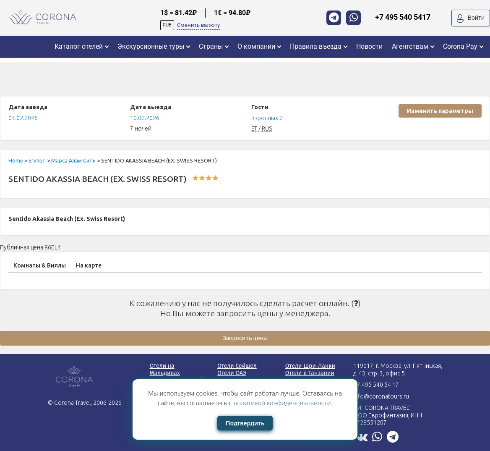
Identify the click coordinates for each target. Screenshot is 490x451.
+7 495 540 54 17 (376, 384)
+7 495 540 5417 (402, 17)
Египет (38, 160)
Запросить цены (245, 338)
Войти (471, 18)
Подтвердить (245, 423)
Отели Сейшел (237, 366)
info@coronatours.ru (381, 396)
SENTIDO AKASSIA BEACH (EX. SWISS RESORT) (97, 179)
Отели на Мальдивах (165, 369)
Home (16, 160)
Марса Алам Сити (74, 160)
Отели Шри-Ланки (310, 366)
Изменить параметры (440, 111)
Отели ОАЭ (231, 373)
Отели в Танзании (309, 373)
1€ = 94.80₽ (232, 13)
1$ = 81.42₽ (178, 13)
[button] (81, 47)
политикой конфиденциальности (282, 403)
